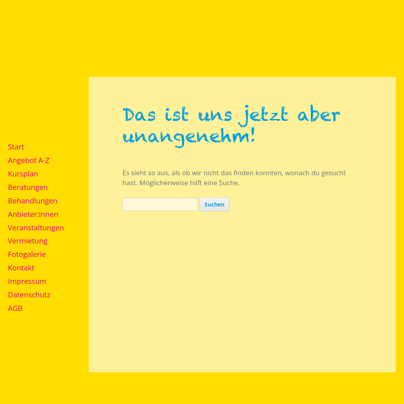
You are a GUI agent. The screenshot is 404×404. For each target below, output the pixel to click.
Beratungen (28, 187)
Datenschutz (29, 294)
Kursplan (23, 173)
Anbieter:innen (33, 214)
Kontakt (21, 267)
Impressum (27, 281)
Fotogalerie (27, 254)
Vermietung (28, 240)
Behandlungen (32, 200)
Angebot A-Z (29, 160)
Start (16, 146)
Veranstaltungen (36, 227)
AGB (15, 308)
